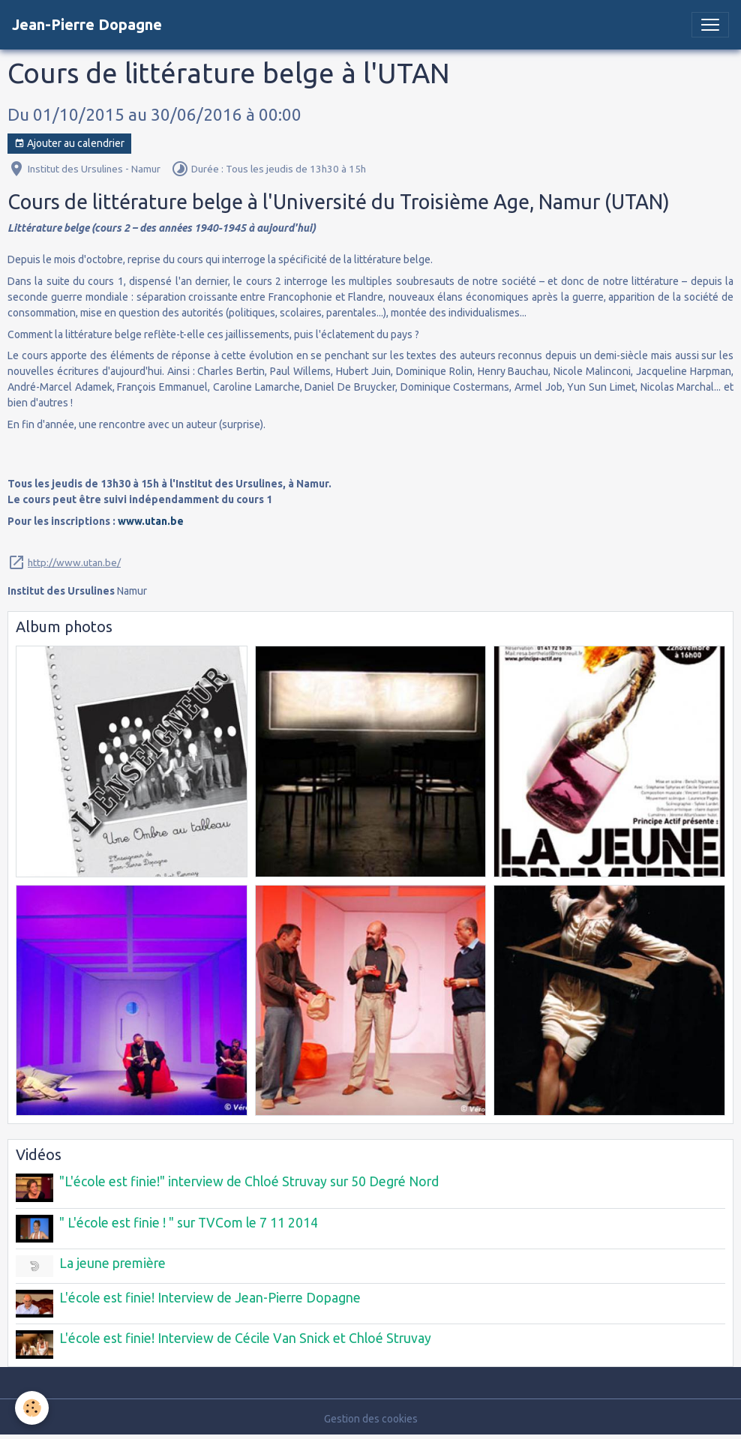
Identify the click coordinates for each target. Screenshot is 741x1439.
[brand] (87, 24)
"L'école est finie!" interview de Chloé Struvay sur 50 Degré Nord (249, 1181)
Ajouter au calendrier (69, 144)
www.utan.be (151, 521)
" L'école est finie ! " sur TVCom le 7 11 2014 (188, 1223)
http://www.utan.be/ (74, 562)
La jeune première (112, 1263)
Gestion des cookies (371, 1419)
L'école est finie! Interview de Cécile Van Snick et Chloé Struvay (245, 1338)
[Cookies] (32, 1408)
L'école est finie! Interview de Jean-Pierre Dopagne (210, 1298)
